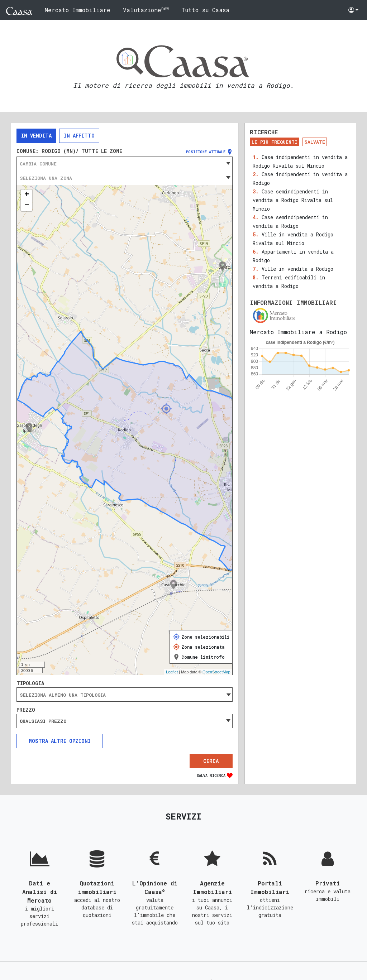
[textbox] (124, 164)
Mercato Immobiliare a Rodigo (298, 332)
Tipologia (30, 683)
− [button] (26, 205)
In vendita (36, 135)
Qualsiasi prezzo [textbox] (43, 721)
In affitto (79, 135)
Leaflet (172, 672)
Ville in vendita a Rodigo (297, 268)
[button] (353, 10)
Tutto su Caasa (205, 10)
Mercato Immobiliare (77, 10)
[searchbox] (124, 694)
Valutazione (146, 9)
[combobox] (124, 164)
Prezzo (25, 709)
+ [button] (26, 194)
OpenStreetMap (216, 672)
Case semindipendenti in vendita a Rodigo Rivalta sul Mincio (293, 200)
